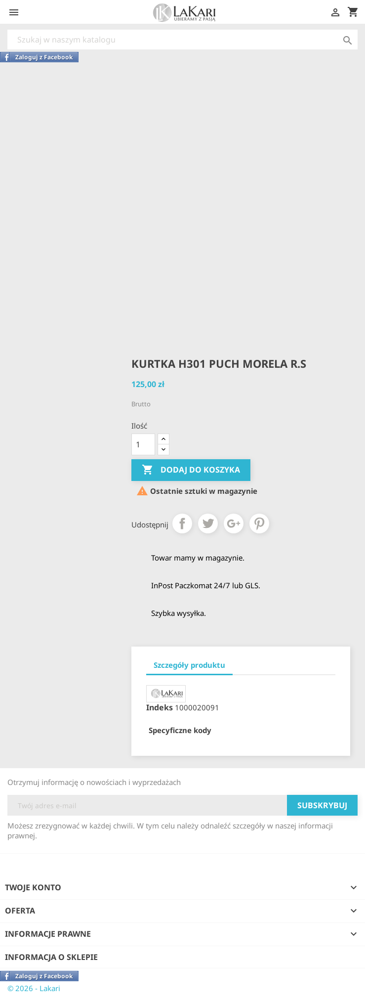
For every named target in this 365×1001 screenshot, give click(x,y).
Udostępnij (182, 523)
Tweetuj (208, 523)
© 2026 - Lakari (33, 988)
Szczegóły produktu (189, 665)
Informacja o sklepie (51, 957)
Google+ (233, 523)
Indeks (159, 707)
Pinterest (259, 523)
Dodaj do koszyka (191, 470)
